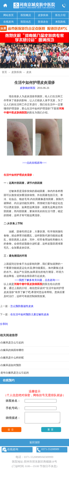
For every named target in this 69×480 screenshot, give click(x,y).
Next (65, 47)
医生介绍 (60, 15)
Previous (3, 47)
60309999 (47, 459)
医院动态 (26, 21)
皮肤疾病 (43, 15)
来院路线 (60, 21)
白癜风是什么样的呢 (12, 357)
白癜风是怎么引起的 (12, 342)
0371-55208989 (32, 459)
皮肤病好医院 (27, 88)
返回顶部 (34, 444)
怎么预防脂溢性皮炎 (21, 306)
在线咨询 (8, 21)
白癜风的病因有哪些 (12, 350)
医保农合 (43, 21)
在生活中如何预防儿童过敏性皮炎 (29, 314)
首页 (4, 72)
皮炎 (28, 72)
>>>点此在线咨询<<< (34, 162)
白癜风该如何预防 (11, 365)
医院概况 (26, 15)
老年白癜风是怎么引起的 (15, 372)
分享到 (4, 324)
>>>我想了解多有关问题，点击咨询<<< (37, 280)
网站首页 (8, 15)
